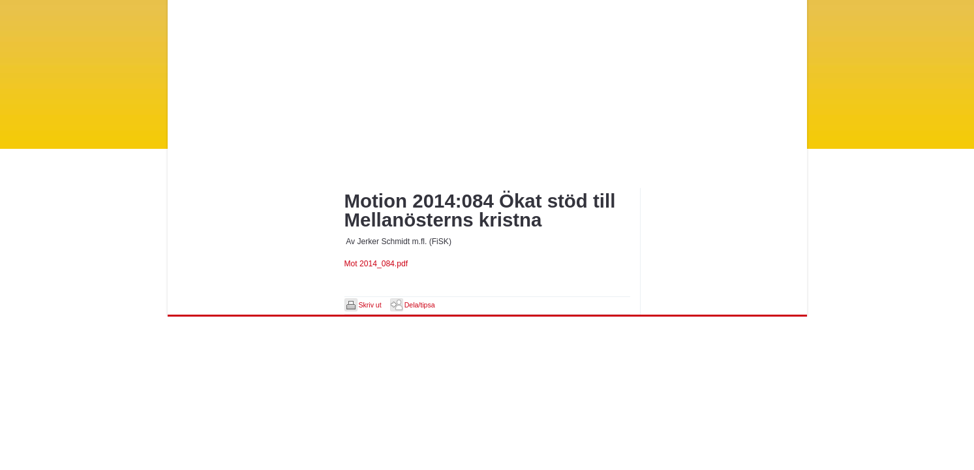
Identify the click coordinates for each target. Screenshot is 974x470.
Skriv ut (370, 305)
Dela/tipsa (419, 305)
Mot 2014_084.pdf (376, 263)
